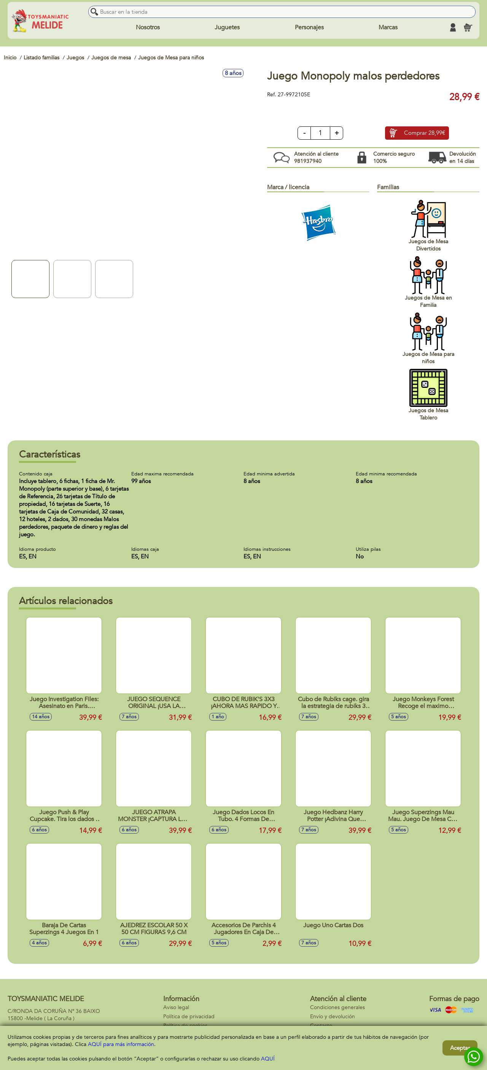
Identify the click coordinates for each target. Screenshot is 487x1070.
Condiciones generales (337, 1007)
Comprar (424, 133)
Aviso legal (176, 1007)
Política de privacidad (189, 1016)
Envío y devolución (332, 1016)
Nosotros (148, 27)
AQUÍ (268, 1058)
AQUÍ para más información (121, 1044)
